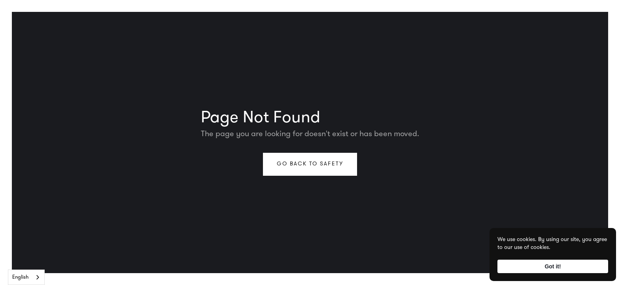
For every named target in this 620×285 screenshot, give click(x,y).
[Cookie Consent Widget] (553, 254)
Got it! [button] (552, 266)
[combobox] (26, 277)
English (20, 277)
